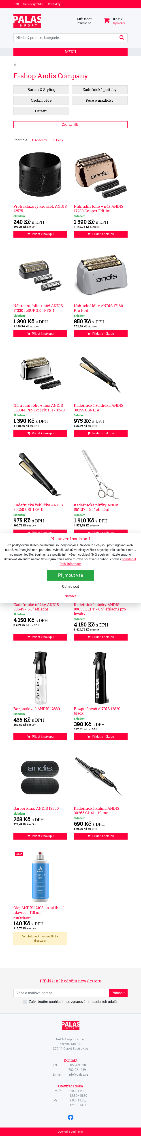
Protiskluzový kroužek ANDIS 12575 (40, 208)
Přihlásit (118, 993)
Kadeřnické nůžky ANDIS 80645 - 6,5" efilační (36, 607)
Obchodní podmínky (70, 1131)
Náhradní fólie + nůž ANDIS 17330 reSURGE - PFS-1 (38, 308)
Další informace (70, 564)
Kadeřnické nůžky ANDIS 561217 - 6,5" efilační (96, 507)
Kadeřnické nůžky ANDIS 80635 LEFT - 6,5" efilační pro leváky (100, 609)
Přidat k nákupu (40, 234)
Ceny (57, 140)
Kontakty (54, 4)
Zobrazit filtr (70, 124)
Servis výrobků (33, 4)
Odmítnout (70, 586)
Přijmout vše (70, 575)
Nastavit (70, 596)
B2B (16, 4)
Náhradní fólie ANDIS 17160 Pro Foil (98, 308)
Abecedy (39, 140)
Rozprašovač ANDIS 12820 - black (98, 711)
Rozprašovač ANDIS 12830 (36, 708)
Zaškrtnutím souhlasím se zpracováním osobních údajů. (73, 1002)
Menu (70, 51)
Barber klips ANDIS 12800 (36, 808)
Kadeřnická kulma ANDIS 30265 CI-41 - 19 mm (96, 810)
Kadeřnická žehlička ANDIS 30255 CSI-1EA (98, 407)
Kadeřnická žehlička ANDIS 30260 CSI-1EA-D (38, 507)
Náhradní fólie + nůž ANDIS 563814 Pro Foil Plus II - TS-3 (39, 407)
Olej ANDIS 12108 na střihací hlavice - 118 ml (38, 910)
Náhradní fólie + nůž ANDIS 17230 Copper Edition (98, 208)
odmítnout (129, 559)
